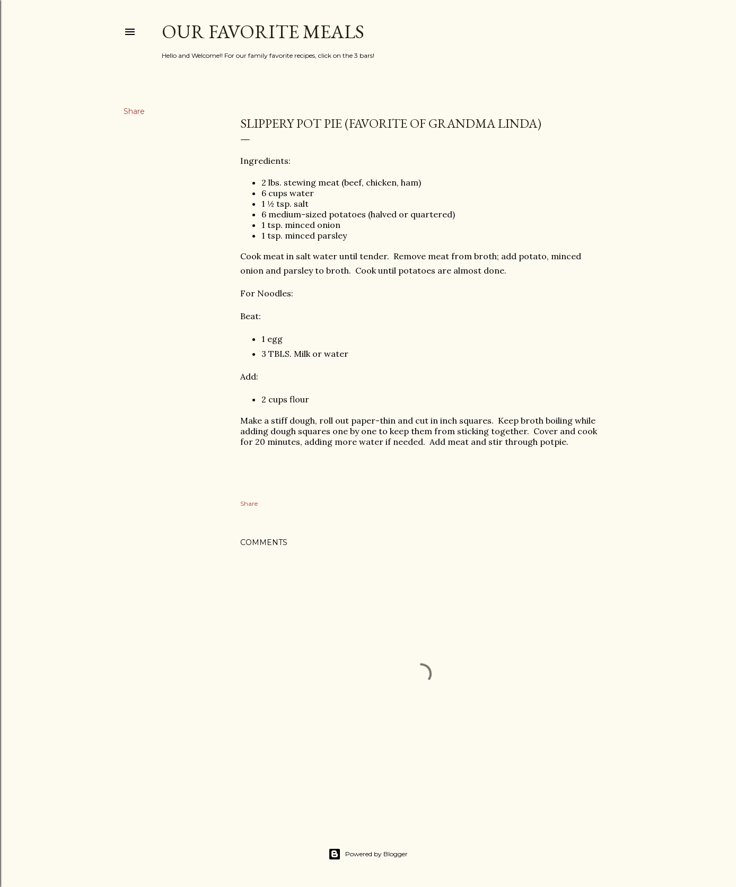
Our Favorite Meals (263, 31)
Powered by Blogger (368, 854)
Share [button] (134, 111)
